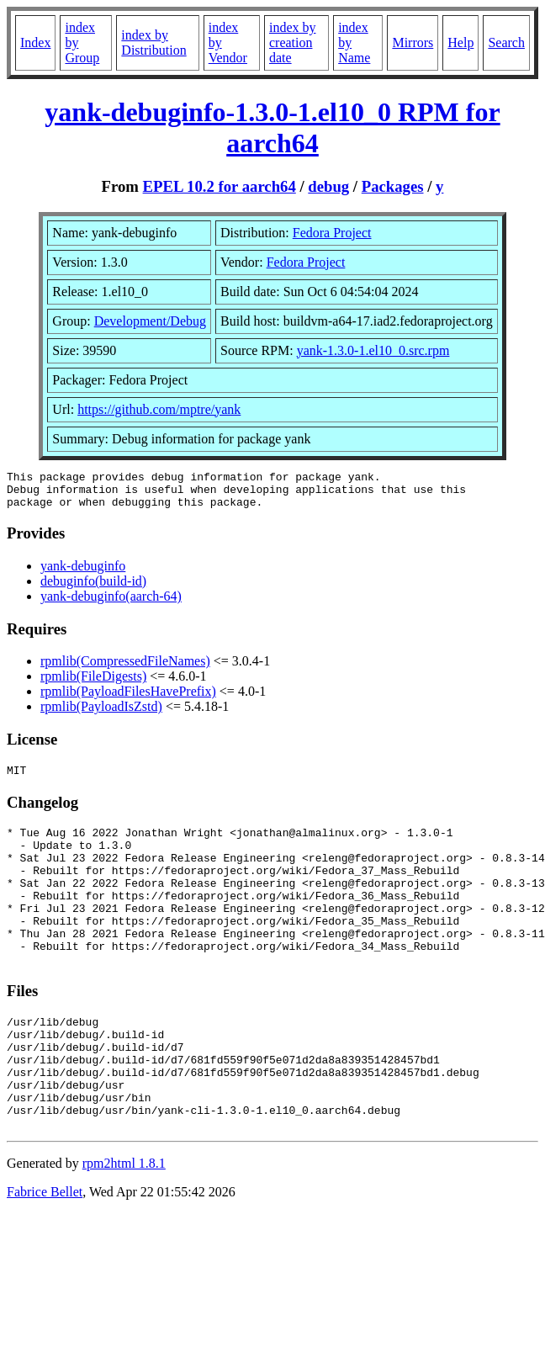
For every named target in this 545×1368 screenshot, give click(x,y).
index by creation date (292, 42)
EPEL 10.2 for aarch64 (219, 186)
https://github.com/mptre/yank (159, 409)
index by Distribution (153, 42)
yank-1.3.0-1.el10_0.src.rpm (373, 350)
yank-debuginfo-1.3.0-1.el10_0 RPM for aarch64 (272, 127)
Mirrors (412, 42)
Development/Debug (150, 321)
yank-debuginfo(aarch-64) (111, 604)
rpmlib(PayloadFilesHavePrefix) (128, 699)
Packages (393, 186)
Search (506, 42)
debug (328, 186)
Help (460, 42)
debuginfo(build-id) (93, 588)
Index (35, 42)
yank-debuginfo (82, 573)
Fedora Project (332, 232)
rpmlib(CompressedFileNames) (125, 668)
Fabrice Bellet (44, 1252)
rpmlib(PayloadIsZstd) (101, 714)
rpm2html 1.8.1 (124, 1224)
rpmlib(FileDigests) (93, 683)
